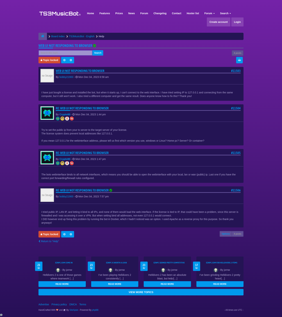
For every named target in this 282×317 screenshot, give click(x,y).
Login (237, 22)
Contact (176, 13)
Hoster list (193, 13)
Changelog (159, 13)
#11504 (236, 108)
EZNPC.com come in (64, 262)
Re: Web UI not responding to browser (82, 108)
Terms (82, 304)
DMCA (73, 304)
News (131, 13)
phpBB (95, 310)
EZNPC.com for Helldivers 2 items (221, 262)
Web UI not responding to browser (65, 46)
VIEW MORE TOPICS (141, 292)
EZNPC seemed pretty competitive (169, 262)
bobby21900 (66, 77)
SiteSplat (73, 310)
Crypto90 (64, 114)
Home (90, 13)
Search (225, 13)
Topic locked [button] (49, 60)
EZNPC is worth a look (116, 262)
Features (104, 13)
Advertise (43, 304)
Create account (219, 22)
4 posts (237, 53)
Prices (119, 13)
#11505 (236, 153)
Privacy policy (59, 304)
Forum (144, 13)
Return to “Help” (48, 241)
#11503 (236, 71)
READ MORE (62, 284)
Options (226, 234)
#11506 (236, 190)
